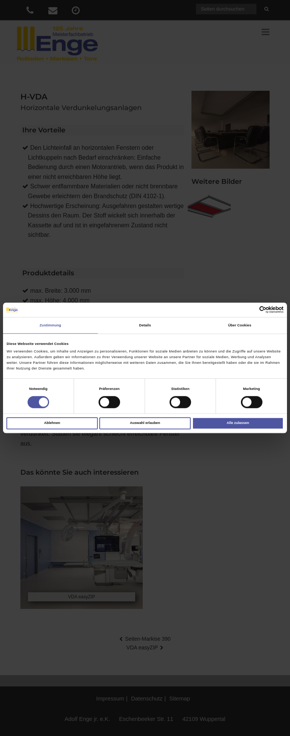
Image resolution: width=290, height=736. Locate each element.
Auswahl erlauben (145, 423)
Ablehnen (52, 423)
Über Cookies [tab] (239, 325)
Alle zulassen (238, 423)
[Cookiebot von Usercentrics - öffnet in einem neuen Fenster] (251, 310)
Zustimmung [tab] (50, 325)
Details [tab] (145, 325)
